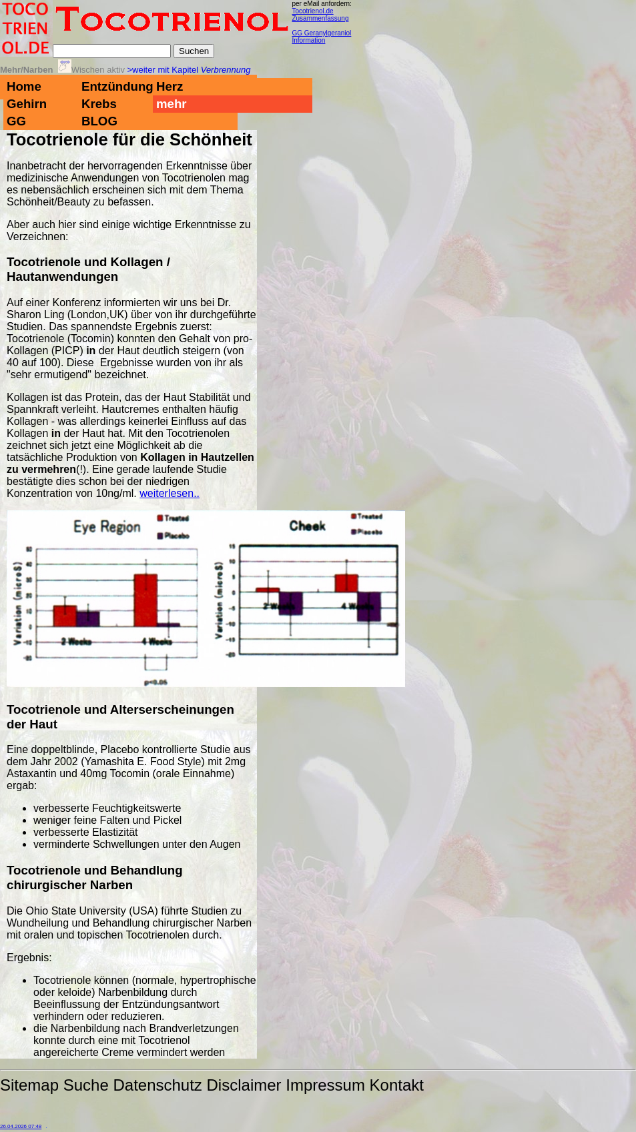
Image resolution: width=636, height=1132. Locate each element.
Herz (169, 86)
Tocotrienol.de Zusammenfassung (320, 14)
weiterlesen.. (169, 493)
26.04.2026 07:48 (20, 1126)
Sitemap (29, 1085)
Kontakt (397, 1085)
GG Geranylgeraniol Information (321, 36)
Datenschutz (157, 1085)
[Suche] (112, 51)
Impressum (325, 1085)
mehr (171, 104)
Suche (86, 1085)
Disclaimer (244, 1085)
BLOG (99, 121)
